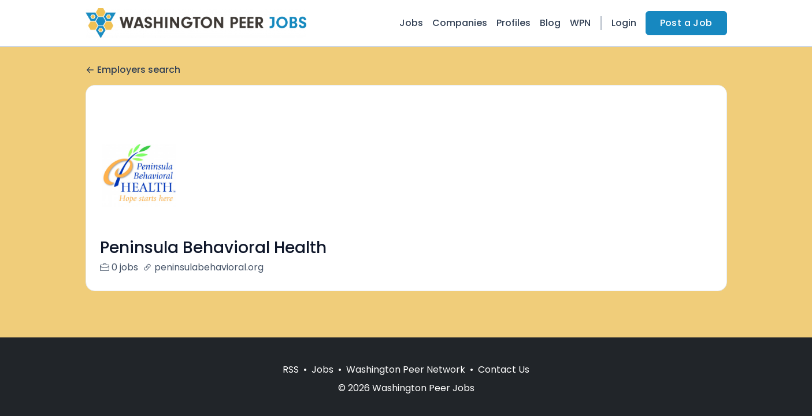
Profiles (513, 22)
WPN (580, 22)
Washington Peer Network (405, 369)
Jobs (411, 22)
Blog (550, 22)
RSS (291, 369)
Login (623, 22)
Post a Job (686, 22)
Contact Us (503, 369)
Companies (459, 22)
